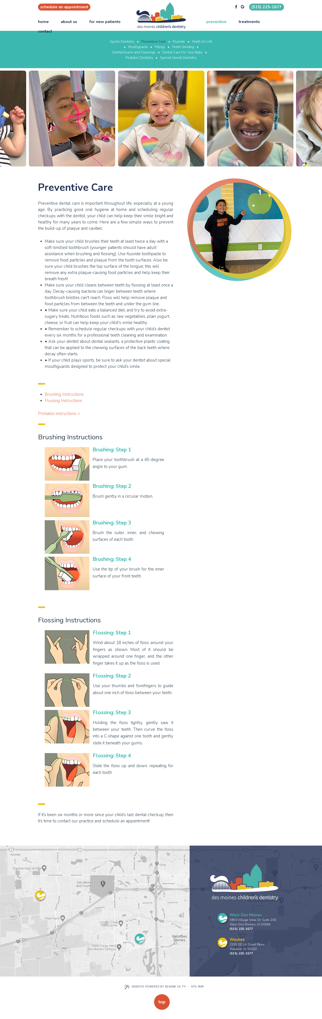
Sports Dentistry (122, 41)
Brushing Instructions (64, 394)
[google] (242, 7)
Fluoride (179, 41)
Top (161, 1002)
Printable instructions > (59, 414)
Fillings (160, 47)
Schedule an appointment (64, 7)
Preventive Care (153, 41)
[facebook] (236, 7)
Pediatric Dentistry (139, 57)
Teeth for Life (202, 41)
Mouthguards (138, 47)
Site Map (197, 986)
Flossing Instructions (63, 401)
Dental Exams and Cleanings (133, 52)
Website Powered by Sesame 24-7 (155, 987)
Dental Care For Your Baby (182, 52)
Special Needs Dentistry (178, 57)
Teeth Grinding (183, 47)
